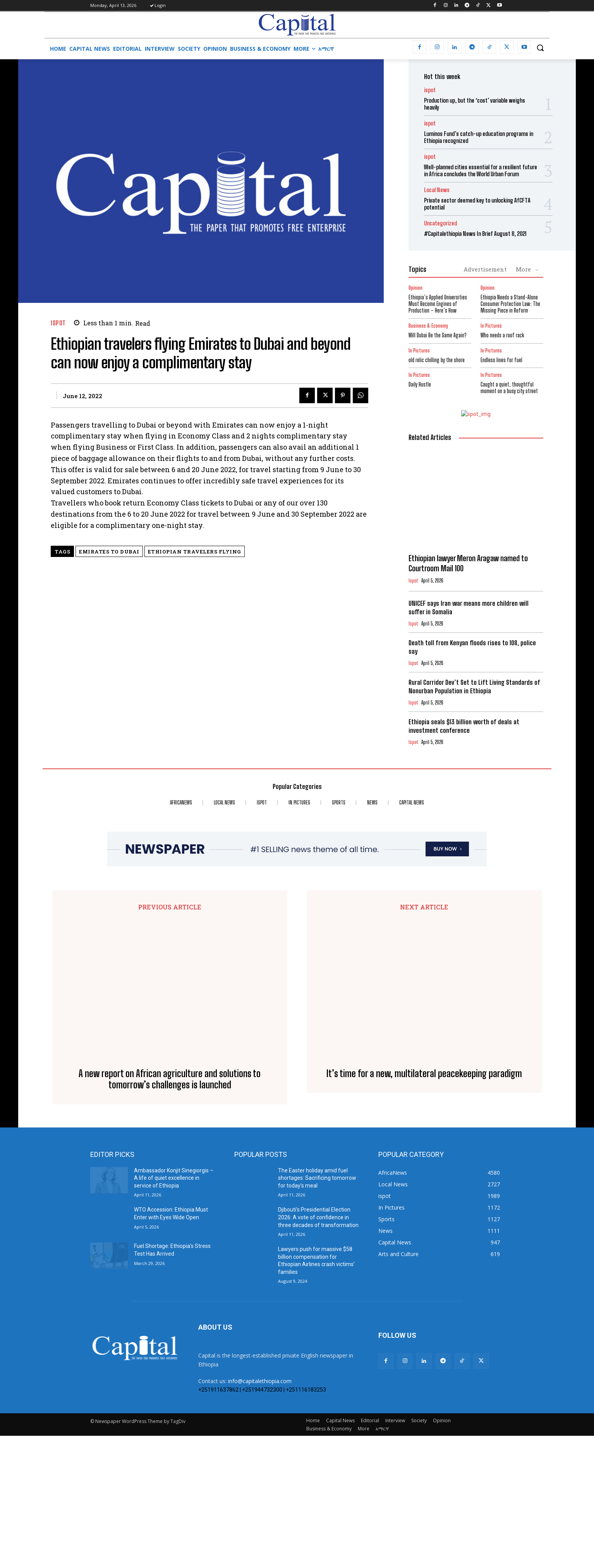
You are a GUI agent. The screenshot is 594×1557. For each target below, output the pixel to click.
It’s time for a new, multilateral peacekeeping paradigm (424, 1206)
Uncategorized (440, 223)
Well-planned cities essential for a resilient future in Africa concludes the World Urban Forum (480, 170)
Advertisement (485, 269)
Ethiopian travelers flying (194, 551)
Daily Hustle (420, 384)
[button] (540, 47)
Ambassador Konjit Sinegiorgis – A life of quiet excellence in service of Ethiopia (173, 1299)
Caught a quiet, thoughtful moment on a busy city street (509, 387)
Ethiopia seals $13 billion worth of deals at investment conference (464, 726)
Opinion (415, 287)
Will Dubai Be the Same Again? (438, 335)
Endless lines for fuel (501, 360)
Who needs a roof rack (502, 335)
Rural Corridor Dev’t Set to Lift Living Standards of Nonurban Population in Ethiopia (474, 686)
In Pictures (491, 325)
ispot (58, 323)
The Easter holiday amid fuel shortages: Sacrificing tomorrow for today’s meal (317, 1299)
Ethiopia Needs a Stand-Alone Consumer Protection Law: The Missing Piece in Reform (510, 304)
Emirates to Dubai (109, 551)
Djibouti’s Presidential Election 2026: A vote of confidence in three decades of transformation (318, 1338)
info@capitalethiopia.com (260, 1502)
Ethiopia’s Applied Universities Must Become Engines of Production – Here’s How (438, 304)
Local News (437, 190)
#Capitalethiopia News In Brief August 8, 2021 (475, 233)
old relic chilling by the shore (437, 360)
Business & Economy (428, 325)
